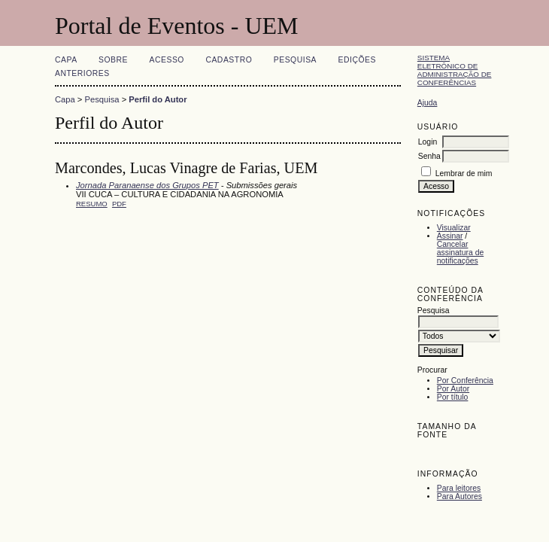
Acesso (167, 60)
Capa (66, 60)
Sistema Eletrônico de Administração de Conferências (454, 70)
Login (427, 142)
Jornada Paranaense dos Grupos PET (147, 185)
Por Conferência (465, 380)
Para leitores (459, 488)
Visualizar (454, 228)
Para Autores (459, 496)
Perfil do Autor (158, 99)
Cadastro (228, 60)
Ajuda (427, 103)
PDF (119, 203)
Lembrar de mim (464, 173)
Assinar (450, 236)
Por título (453, 397)
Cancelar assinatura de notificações (460, 252)
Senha (429, 156)
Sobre (113, 60)
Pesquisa (295, 60)
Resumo (92, 203)
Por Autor (453, 389)
